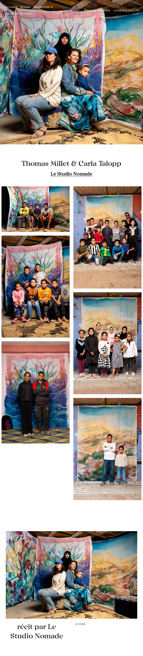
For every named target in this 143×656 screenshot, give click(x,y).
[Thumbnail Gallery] (35, 209)
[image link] (71, 10)
